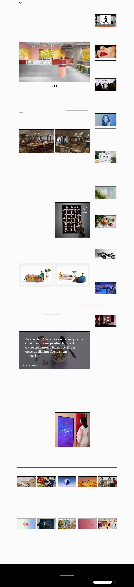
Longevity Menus (102, 232)
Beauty (96, 73)
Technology (101, 277)
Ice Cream (22, 509)
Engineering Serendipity (105, 332)
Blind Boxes (66, 549)
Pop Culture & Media (107, 181)
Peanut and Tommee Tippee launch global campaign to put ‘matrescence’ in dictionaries (106, 496)
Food (18, 509)
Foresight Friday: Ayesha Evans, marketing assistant (45, 493)
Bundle (25, 293)
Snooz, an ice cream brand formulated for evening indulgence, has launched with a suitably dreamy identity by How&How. (26, 505)
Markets (97, 59)
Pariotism (64, 507)
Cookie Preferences (39, 574)
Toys (62, 549)
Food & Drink (97, 243)
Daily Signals (21, 488)
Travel (79, 511)
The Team (20, 572)
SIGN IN (119, 582)
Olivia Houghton (49, 28)
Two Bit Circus (47, 383)
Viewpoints (83, 3)
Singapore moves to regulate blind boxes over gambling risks (66, 536)
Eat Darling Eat (49, 92)
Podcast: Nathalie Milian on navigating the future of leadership (105, 132)
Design (104, 73)
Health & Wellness (99, 40)
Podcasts (98, 127)
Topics (73, 3)
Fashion (100, 73)
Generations (23, 549)
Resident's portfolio (73, 298)
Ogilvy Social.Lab (43, 212)
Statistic (69, 507)
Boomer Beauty (101, 62)
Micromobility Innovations (105, 266)
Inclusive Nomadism (73, 182)
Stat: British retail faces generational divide (24, 536)
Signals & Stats (30, 3)
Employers (86, 551)
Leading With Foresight (104, 146)
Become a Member (23, 574)
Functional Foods (29, 509)
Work (111, 146)
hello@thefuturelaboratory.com (107, 576)
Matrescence (111, 513)
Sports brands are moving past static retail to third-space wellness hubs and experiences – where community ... (104, 36)
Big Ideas (97, 28)
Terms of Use (37, 570)
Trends (55, 3)
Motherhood (104, 513)
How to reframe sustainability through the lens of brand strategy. (105, 206)
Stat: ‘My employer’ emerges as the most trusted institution (86, 536)
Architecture (101, 309)
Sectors (64, 3)
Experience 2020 (84, 390)
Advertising (44, 549)
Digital (107, 552)
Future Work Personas (104, 299)
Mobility (96, 277)
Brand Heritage (90, 511)
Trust (82, 551)
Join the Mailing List (67, 574)
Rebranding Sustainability (105, 203)
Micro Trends (99, 229)
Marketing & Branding (107, 209)
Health (99, 513)
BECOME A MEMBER (103, 582)
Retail (105, 40)
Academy (94, 3)
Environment (50, 549)
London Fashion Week (46, 507)
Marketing (84, 511)
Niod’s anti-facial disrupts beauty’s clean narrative (46, 536)
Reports (103, 3)
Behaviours (44, 3)
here (47, 456)
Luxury (96, 181)
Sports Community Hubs (105, 31)
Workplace (107, 309)
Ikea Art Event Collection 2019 (29, 214)
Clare (57, 311)
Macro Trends (99, 200)
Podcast (96, 146)
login (114, 3)
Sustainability (98, 209)
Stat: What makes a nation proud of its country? (66, 493)
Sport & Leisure (110, 40)
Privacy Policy (37, 572)
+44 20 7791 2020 (104, 574)
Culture (59, 507)
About (19, 570)
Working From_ (69, 157)
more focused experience (51, 313)
